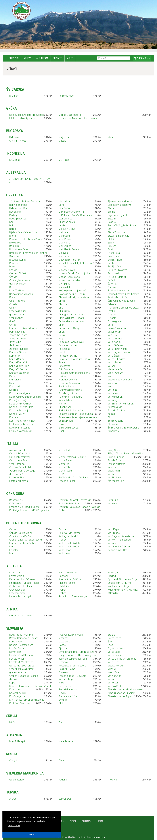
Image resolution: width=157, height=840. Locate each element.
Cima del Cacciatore (20, 453)
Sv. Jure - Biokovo (117, 270)
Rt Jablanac (65, 407)
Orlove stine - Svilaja (69, 328)
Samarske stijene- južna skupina (76, 413)
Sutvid (111, 249)
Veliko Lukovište (116, 359)
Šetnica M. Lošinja (117, 297)
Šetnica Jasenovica (118, 290)
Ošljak (62, 335)
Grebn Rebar (16, 317)
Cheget (13, 760)
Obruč (62, 300)
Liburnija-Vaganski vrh (20, 431)
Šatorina (112, 283)
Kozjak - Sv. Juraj (18, 410)
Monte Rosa (65, 470)
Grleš (12, 321)
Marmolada (65, 450)
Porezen (63, 672)
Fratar (12, 297)
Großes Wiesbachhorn (21, 586)
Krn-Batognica (17, 696)
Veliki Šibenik (114, 355)
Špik (110, 641)
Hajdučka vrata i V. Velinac (23, 543)
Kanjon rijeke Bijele (19, 366)
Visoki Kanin (114, 470)
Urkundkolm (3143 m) (119, 582)
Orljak (62, 331)
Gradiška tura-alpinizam (21, 669)
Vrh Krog (112, 400)
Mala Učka (64, 235)
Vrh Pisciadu (114, 477)
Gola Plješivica (17, 300)
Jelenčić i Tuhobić (18, 348)
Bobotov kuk (16, 500)
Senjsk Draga (66, 420)
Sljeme (111, 211)
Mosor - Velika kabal (69, 280)
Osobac (63, 529)
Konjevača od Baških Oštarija (25, 396)
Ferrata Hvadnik (17, 658)
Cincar (12, 529)
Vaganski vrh (114, 331)
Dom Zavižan (16, 290)
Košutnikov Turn (17, 693)
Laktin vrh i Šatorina (19, 427)
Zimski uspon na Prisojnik (121, 693)
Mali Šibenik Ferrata (69, 249)
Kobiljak (13, 389)
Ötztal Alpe (64, 586)
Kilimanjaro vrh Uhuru (20, 615)
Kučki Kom (15, 503)
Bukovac (14, 266)
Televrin (112, 304)
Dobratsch (15, 572)
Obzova (63, 304)
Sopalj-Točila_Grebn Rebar (122, 225)
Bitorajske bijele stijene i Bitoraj (25, 239)
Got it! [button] (32, 834)
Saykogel (113, 572)
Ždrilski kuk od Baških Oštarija (123, 427)
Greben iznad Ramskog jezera (25, 539)
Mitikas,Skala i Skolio (70, 114)
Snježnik (112, 218)
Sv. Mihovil (113, 273)
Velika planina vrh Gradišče (122, 658)
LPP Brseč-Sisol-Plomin (71, 211)
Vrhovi (27, 58)
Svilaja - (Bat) (115, 259)
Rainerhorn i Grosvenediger (73, 596)
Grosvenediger (17, 593)
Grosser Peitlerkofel (20, 467)
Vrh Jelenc (113, 393)
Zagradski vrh (115, 407)
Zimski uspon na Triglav (120, 696)
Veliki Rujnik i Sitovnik (119, 352)
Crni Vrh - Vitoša (17, 140)
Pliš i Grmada (66, 369)
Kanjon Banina (17, 359)
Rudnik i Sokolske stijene (72, 410)
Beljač (12, 228)
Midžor (13, 722)
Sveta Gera (114, 252)
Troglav (112, 314)
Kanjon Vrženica (18, 369)
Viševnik (112, 669)
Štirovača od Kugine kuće (121, 300)
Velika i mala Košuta (69, 543)
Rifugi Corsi (114, 450)
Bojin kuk (14, 246)
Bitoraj (12, 235)
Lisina (62, 204)
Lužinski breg (65, 218)
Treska (111, 311)
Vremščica (113, 672)
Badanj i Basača (18, 218)
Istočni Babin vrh (18, 335)
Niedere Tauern (67, 582)
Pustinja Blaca (66, 386)
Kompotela (15, 689)
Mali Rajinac (65, 246)
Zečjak (111, 413)
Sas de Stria (114, 460)
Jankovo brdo (17, 345)
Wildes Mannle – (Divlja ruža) (123, 589)
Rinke (61, 682)
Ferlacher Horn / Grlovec (22, 579)
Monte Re (64, 463)
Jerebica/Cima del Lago (22, 470)
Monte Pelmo (66, 460)
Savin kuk (113, 500)
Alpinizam (42, 58)
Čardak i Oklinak (17, 273)
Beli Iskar (14, 137)
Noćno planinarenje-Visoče (73, 290)
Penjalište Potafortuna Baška (74, 359)
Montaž (63, 453)
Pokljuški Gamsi (67, 669)
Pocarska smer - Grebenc (72, 665)
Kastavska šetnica (19, 372)
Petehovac (64, 366)
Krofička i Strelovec (20, 703)
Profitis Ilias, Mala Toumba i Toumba (78, 118)
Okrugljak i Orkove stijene (72, 314)
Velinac (111, 366)
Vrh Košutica (114, 675)
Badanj (13, 215)
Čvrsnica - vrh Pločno (20, 536)
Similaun (112, 575)
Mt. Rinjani (64, 159)
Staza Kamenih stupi (119, 235)
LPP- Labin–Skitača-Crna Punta (75, 215)
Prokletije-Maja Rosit (70, 503)
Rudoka (63, 779)
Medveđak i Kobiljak (69, 259)
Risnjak (62, 403)
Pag (61, 338)
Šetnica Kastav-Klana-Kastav (123, 294)
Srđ (109, 228)
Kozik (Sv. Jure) (17, 400)
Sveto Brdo (114, 256)
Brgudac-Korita (17, 259)
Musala (62, 140)
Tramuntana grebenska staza (123, 307)
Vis (109, 376)
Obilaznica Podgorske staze (74, 297)
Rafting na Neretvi (68, 536)
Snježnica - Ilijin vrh (118, 215)
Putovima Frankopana (70, 396)
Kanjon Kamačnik (18, 362)
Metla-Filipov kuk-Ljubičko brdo (75, 263)
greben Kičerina (17, 314)
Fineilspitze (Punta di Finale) (24, 582)
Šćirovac (112, 287)
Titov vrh (112, 779)
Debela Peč (15, 641)
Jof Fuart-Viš (16, 474)
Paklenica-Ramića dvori (71, 341)
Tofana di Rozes (116, 463)
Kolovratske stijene (19, 393)
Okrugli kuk (64, 311)
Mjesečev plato (67, 270)
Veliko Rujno (114, 362)
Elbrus (62, 760)
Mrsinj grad (64, 283)
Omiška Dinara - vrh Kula (71, 321)
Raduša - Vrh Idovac (69, 532)
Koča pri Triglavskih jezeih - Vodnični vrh (30, 686)
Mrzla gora (64, 641)
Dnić (11, 287)
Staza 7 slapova (116, 232)
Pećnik (62, 352)
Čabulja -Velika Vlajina (21, 532)
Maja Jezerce (66, 741)
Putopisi (14, 58)
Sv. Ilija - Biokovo (117, 263)
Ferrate (57, 58)
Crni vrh (13, 270)
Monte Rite (64, 467)
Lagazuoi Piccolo (18, 477)
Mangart (63, 638)
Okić (61, 307)
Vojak (111, 386)
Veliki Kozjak (114, 341)
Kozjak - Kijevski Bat (20, 403)
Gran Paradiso (17, 463)
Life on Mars (65, 201)
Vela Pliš (112, 335)
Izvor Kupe (15, 341)
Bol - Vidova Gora (18, 249)
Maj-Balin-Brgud (67, 228)
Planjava (63, 662)
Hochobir (63, 575)
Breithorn (14, 95)
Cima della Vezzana (20, 457)
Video (70, 58)
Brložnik (13, 263)
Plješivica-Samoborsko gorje (74, 372)
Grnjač (12, 324)
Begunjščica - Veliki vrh (21, 634)
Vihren (111, 137)
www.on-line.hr (99, 837)
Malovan (63, 252)
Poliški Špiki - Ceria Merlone (73, 477)
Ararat (12, 798)
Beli (11, 225)
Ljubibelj (63, 225)
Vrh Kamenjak (115, 396)
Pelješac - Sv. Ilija (68, 355)
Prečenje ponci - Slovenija (72, 675)
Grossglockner (17, 589)
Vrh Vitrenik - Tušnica (119, 546)
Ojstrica (63, 648)
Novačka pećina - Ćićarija (72, 294)
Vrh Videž (113, 543)
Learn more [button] (14, 825)
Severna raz (65, 686)
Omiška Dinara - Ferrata (71, 317)
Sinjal (61, 424)
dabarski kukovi (17, 283)
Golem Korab (16, 779)
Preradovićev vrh (68, 379)
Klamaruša (15, 379)
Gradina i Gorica (18, 311)
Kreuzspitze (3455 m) (70, 579)
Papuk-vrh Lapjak (68, 345)
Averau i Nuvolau (18, 450)
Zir (109, 417)
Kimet (12, 376)
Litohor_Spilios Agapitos (22, 118)
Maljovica (64, 137)
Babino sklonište (18, 204)
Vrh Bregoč (114, 532)
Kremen (13, 417)
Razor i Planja (66, 679)
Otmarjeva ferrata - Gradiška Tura (76, 651)
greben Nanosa (17, 672)
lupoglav (13, 550)
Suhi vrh (112, 242)
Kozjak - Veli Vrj (17, 413)
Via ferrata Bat (115, 369)
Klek (11, 383)
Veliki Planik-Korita (117, 348)
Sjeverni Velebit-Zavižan (120, 201)
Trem (61, 722)
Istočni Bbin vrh (17, 338)
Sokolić (112, 222)
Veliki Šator (65, 550)
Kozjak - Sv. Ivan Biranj (21, 407)
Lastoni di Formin (18, 480)
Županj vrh (113, 431)
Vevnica (112, 467)
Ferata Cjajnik (16, 575)
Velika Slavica (115, 338)
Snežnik (63, 699)
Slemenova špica (68, 696)
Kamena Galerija (18, 352)
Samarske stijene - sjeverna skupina (78, 417)
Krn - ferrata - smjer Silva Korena (26, 699)
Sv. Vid (111, 280)
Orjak (61, 324)
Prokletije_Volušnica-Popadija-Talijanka (79, 506)
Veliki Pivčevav (115, 345)
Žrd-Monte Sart (116, 480)
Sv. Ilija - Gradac (116, 266)
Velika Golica (115, 655)
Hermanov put (17, 331)
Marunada (64, 256)
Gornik (12, 307)
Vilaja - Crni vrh (115, 372)
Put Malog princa (68, 393)
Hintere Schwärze (68, 572)
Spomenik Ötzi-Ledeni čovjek (123, 579)
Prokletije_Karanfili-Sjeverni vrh (75, 500)
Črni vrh (13, 276)
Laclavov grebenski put (21, 424)
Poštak (62, 376)
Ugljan (111, 324)
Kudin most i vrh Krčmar (22, 420)
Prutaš (62, 510)
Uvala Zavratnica (117, 328)
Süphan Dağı (65, 798)
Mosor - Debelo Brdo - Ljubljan (75, 273)
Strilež (111, 239)
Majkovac (64, 232)
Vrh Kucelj (113, 682)
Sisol (61, 431)
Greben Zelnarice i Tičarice (23, 675)
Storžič (111, 634)
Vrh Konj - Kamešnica (119, 539)
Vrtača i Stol (114, 686)
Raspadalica (65, 400)
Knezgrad (14, 386)
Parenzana (64, 348)
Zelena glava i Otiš (117, 550)
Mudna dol (64, 287)
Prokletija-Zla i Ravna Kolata (24, 506)
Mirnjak (62, 266)
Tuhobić (112, 317)
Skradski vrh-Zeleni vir (119, 204)
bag (11, 222)
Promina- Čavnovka (69, 383)
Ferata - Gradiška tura (21, 655)
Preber (62, 589)
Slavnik (62, 693)
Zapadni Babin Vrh (117, 410)
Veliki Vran (64, 553)
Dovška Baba (16, 648)
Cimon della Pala (18, 460)
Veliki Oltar (113, 662)
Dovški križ (15, 651)
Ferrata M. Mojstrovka (21, 662)
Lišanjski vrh (65, 208)
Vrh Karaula (114, 503)
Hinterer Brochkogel (20, 596)
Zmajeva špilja (115, 420)
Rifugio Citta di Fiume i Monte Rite (126, 453)
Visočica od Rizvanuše (120, 379)
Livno (12, 546)
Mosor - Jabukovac (69, 276)
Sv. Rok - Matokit (117, 276)
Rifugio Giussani (116, 457)
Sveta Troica (114, 638)
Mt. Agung (14, 159)
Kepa (12, 682)
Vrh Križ (112, 474)
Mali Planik (64, 242)
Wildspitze (113, 593)
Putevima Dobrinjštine (70, 389)
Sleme (111, 208)
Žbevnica (113, 424)
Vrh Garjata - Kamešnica (121, 536)
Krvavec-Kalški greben (71, 634)
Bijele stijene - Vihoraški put (23, 232)
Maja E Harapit (17, 741)
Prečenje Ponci (67, 480)
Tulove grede (115, 321)
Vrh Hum (112, 389)
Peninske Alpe (66, 95)
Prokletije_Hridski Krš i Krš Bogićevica (29, 510)
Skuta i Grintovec (68, 689)
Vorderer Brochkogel (119, 586)
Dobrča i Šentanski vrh (21, 645)
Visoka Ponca (115, 665)
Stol (61, 703)
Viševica (112, 383)
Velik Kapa (113, 529)
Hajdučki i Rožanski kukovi (23, 328)
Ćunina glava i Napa (19, 280)
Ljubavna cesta (67, 222)
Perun (62, 362)
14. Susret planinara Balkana (24, 201)
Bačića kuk (15, 211)
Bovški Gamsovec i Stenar (23, 638)
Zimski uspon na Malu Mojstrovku (125, 689)
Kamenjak (14, 355)
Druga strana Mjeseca (21, 294)
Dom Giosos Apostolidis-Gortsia (26, 114)
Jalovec (13, 679)
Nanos (62, 645)
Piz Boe (63, 474)
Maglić (12, 553)
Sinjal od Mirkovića (68, 427)
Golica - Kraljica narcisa (21, 665)
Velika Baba (114, 651)
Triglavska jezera (117, 648)
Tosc (110, 645)
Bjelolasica (15, 242)
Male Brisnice (66, 239)
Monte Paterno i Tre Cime (72, 457)
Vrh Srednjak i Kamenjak (121, 403)
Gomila (13, 304)
